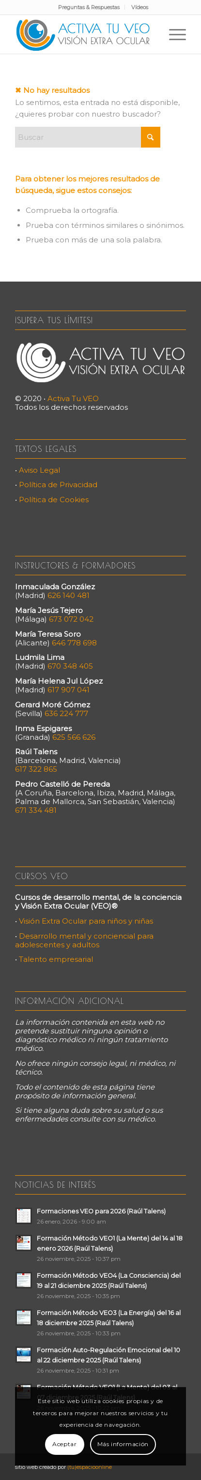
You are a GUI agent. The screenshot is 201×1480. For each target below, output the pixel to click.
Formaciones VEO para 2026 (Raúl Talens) (101, 1211)
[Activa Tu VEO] (83, 34)
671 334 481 (36, 810)
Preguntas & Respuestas (89, 7)
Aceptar (64, 1444)
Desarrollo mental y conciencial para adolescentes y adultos (84, 940)
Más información (123, 1444)
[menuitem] (89, 7)
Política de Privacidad (58, 484)
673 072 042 (71, 619)
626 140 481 (68, 595)
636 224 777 (66, 713)
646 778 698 (74, 642)
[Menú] (172, 34)
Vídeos (139, 7)
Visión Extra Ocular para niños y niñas (86, 921)
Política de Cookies (54, 499)
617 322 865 (36, 769)
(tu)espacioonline (89, 1467)
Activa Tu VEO (73, 398)
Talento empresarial (56, 959)
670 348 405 (70, 666)
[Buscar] (87, 137)
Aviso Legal (39, 470)
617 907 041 (68, 689)
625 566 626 (73, 737)
